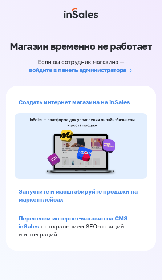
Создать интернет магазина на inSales (74, 102)
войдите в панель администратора (77, 69)
